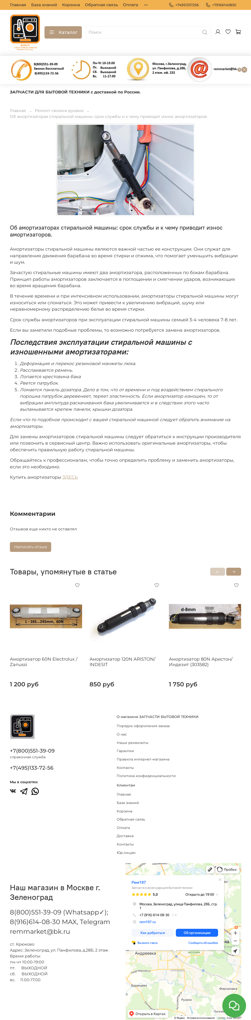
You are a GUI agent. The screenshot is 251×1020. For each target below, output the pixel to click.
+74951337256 (184, 5)
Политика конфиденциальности (146, 776)
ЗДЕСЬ (70, 477)
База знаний (44, 4)
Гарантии (125, 751)
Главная (18, 4)
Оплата (130, 4)
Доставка (125, 836)
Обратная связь (101, 4)
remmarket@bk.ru (40, 931)
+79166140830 (220, 5)
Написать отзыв (30, 546)
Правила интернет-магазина (143, 759)
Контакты (125, 767)
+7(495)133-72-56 (31, 768)
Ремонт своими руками (59, 110)
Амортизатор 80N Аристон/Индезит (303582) (200, 662)
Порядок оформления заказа (143, 726)
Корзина (71, 4)
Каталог (63, 32)
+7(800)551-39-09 (32, 751)
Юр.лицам (126, 852)
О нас (122, 734)
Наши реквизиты (132, 742)
